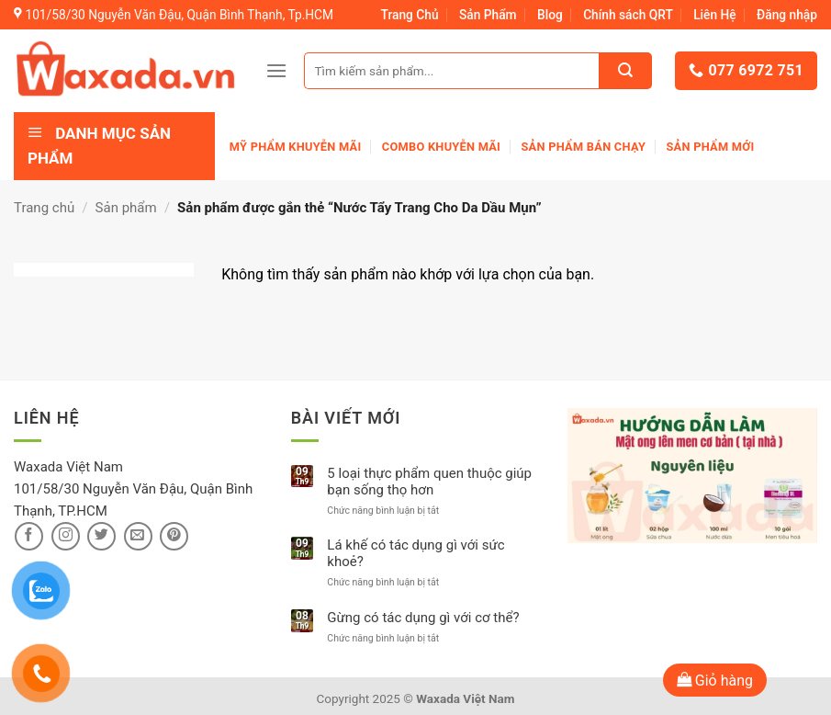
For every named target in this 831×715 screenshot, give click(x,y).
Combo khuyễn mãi (441, 146)
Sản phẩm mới (710, 146)
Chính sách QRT (628, 14)
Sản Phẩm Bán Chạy (583, 146)
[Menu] (276, 70)
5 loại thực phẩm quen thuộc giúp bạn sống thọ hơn (429, 481)
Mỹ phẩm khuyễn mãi (296, 146)
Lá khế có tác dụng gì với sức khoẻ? (415, 553)
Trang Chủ (410, 14)
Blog (550, 14)
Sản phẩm (126, 207)
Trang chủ (44, 207)
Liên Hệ (714, 14)
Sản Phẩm (488, 14)
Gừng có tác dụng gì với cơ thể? (423, 617)
